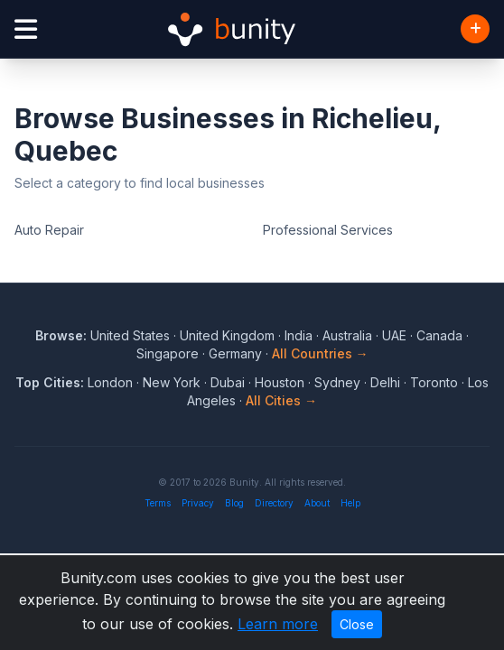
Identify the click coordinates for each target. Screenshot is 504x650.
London (110, 382)
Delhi (385, 382)
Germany (235, 353)
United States (130, 335)
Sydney (337, 382)
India (299, 335)
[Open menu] (25, 29)
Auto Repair (49, 229)
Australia (347, 335)
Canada (439, 335)
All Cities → (281, 400)
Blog (234, 502)
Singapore (167, 353)
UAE (394, 335)
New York (172, 382)
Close (357, 624)
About (317, 502)
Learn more (278, 624)
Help (350, 502)
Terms (158, 502)
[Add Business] (475, 28)
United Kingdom (227, 335)
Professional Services (328, 229)
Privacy (198, 502)
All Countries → (320, 353)
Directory (274, 502)
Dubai (227, 382)
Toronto (434, 382)
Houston (279, 382)
